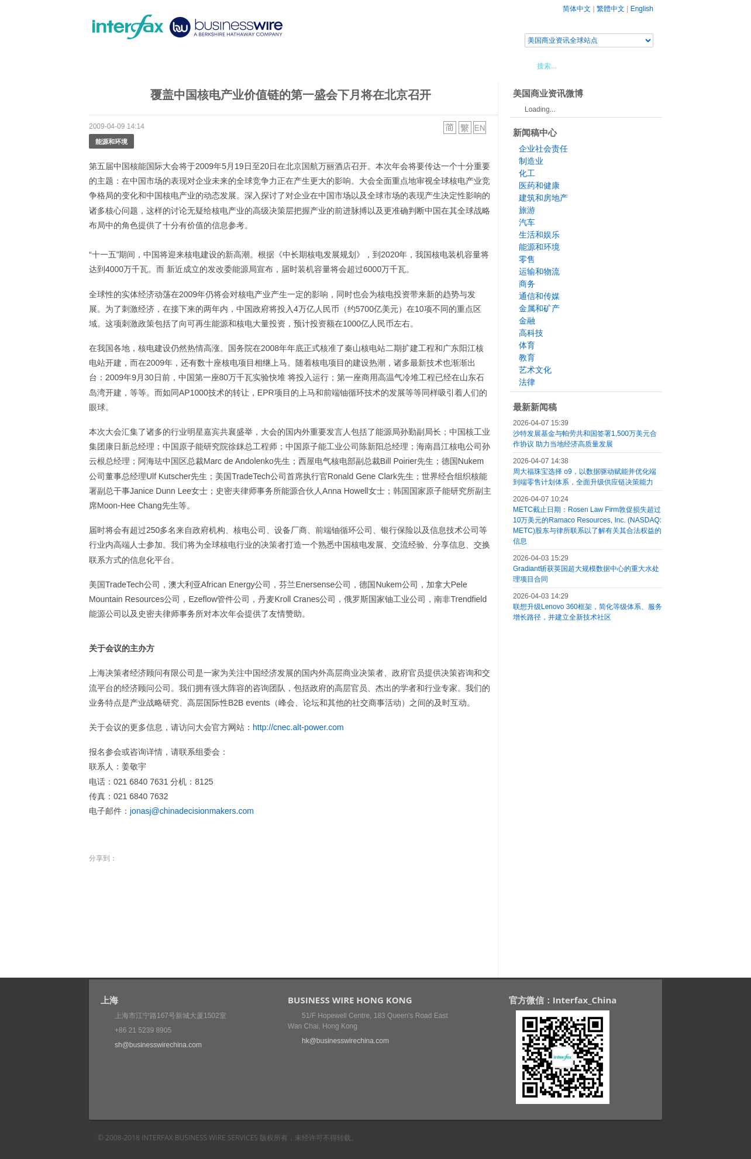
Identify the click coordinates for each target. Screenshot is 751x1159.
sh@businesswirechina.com (158, 1045)
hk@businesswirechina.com (345, 1041)
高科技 (531, 333)
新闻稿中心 (156, 65)
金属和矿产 (539, 308)
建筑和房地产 (543, 197)
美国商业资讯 (311, 65)
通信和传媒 (539, 296)
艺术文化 (535, 369)
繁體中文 (611, 9)
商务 (527, 283)
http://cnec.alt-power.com (298, 727)
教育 (527, 357)
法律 (527, 382)
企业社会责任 (543, 148)
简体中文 (577, 9)
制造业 (531, 161)
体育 (527, 345)
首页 (111, 65)
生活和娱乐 (539, 234)
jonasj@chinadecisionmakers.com (192, 811)
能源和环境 (111, 141)
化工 (527, 173)
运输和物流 (539, 271)
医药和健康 (539, 185)
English (642, 9)
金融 (527, 320)
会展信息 (207, 65)
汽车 (527, 222)
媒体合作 (255, 65)
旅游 (527, 210)
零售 (527, 259)
